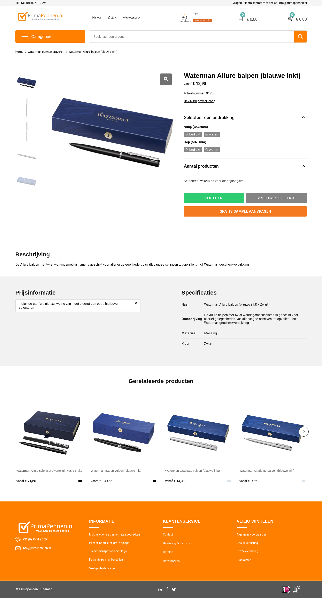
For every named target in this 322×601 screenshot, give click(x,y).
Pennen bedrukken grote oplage (110, 545)
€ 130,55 (102, 481)
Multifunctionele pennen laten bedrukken (116, 536)
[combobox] (191, 36)
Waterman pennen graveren (46, 52)
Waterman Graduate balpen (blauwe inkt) (269, 471)
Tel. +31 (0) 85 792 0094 (30, 3)
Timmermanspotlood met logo (110, 553)
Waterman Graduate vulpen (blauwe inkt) (195, 471)
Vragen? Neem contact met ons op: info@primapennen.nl (269, 3)
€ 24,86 (26, 481)
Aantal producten (201, 166)
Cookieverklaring (248, 545)
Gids (111, 18)
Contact (168, 536)
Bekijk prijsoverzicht (199, 101)
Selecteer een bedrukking (209, 117)
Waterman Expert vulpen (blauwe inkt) (118, 471)
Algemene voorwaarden (253, 536)
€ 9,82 (248, 481)
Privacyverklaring (248, 553)
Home (96, 18)
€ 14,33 (175, 481)
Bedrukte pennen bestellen (107, 562)
